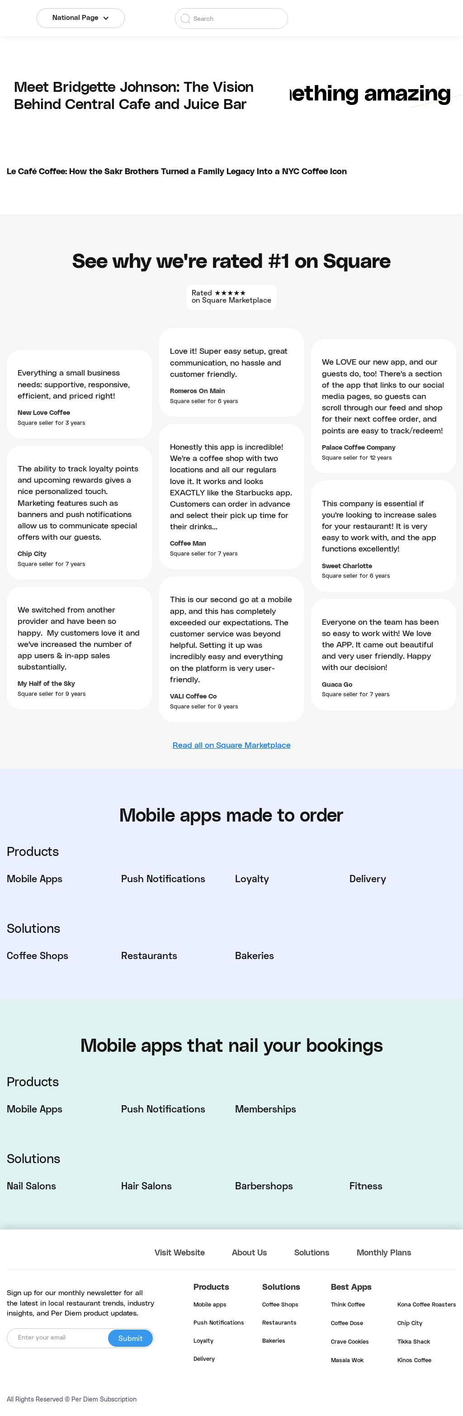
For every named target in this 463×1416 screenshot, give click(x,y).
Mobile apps (210, 1305)
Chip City (409, 1323)
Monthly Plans (384, 1253)
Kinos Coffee (414, 1361)
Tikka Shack (413, 1342)
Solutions (312, 1253)
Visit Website (180, 1253)
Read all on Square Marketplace (232, 745)
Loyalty (203, 1341)
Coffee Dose (347, 1323)
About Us (249, 1253)
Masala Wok (347, 1361)
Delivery (204, 1359)
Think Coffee (348, 1305)
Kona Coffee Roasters (426, 1305)
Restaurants (279, 1323)
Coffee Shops (280, 1305)
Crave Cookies (350, 1342)
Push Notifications (219, 1323)
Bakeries (273, 1341)
